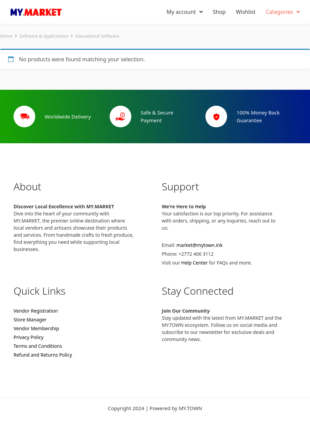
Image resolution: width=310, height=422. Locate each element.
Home (6, 36)
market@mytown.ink (199, 245)
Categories (283, 12)
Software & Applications (44, 36)
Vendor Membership (36, 328)
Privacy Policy (28, 337)
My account (184, 12)
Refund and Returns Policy (43, 355)
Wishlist (246, 12)
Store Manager (30, 319)
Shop (219, 12)
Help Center (194, 262)
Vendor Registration (36, 311)
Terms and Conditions (38, 346)
